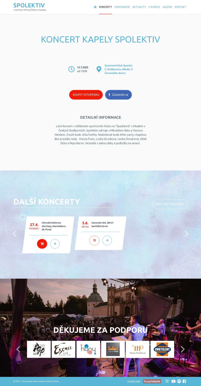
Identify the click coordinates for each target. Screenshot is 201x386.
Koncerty (105, 7)
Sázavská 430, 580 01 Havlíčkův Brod (102, 224)
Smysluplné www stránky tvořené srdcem (40, 381)
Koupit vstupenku (86, 94)
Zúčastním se (118, 94)
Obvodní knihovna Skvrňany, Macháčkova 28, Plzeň (54, 226)
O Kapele (154, 7)
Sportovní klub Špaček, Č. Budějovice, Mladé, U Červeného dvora (119, 69)
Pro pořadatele (152, 381)
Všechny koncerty (170, 204)
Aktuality (139, 7)
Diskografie (122, 7)
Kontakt (180, 7)
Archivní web (134, 381)
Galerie (167, 7)
